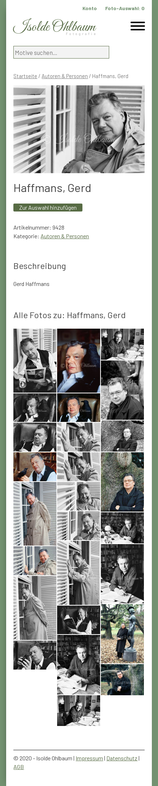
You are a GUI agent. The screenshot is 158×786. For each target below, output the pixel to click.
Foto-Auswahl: (125, 8)
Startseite (25, 76)
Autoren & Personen (65, 76)
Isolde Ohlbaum (54, 27)
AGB (18, 766)
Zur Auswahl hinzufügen (48, 207)
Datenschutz (121, 758)
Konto (89, 8)
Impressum (89, 758)
